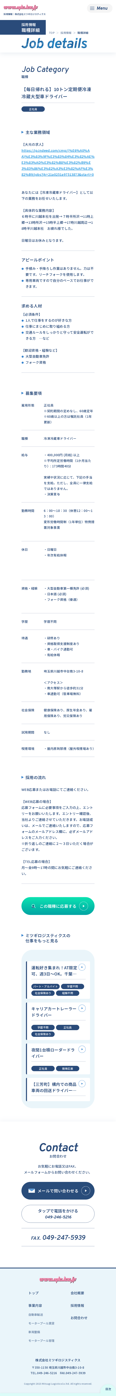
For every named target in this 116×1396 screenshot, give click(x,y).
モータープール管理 (41, 1340)
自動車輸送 (35, 1314)
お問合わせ (79, 1317)
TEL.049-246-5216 (44, 1372)
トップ (33, 1293)
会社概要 (77, 1293)
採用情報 (77, 1305)
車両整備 (34, 1331)
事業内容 (35, 1305)
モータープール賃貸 (41, 1323)
